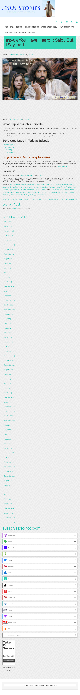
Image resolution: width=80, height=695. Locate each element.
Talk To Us (22, 32)
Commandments (15, 184)
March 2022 (8, 448)
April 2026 (7, 222)
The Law (37, 190)
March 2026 (8, 226)
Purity (74, 187)
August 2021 (8, 480)
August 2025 (8, 259)
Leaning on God (12, 187)
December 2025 (9, 240)
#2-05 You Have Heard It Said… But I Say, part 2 (39, 42)
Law (45, 192)
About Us (31, 32)
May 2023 (7, 383)
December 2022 (9, 407)
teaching (32, 195)
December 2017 (9, 522)
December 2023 (9, 351)
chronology (60, 190)
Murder (58, 187)
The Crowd (30, 190)
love (48, 192)
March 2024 (8, 337)
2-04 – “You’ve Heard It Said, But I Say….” (16, 199)
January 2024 (8, 346)
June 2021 (7, 490)
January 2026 (8, 235)
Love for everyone (29, 187)
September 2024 (9, 309)
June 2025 (7, 268)
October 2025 (8, 249)
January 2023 (8, 402)
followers (23, 192)
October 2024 (9, 305)
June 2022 (7, 434)
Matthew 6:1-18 (9, 147)
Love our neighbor (42, 187)
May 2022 (7, 439)
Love (20, 187)
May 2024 (7, 328)
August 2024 (8, 314)
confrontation (69, 190)
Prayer (63, 187)
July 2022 (7, 430)
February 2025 (9, 286)
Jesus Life (39, 192)
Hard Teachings (56, 184)
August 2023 (8, 370)
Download (26, 119)
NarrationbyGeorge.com (50, 685)
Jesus (4, 187)
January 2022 (8, 457)
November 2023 (9, 356)
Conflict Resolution (27, 184)
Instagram (29, 175)
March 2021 (8, 504)
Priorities (69, 187)
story (27, 195)
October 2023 (9, 360)
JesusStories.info (63, 166)
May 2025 (7, 272)
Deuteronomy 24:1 (10, 152)
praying (71, 192)
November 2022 (9, 411)
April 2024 (7, 333)
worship (43, 195)
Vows (43, 190)
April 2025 (7, 277)
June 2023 (7, 379)
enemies (11, 192)
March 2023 (8, 393)
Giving (48, 184)
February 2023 (9, 397)
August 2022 (8, 425)
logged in (14, 208)
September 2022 (9, 420)
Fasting (43, 184)
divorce (5, 192)
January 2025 (8, 291)
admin (31, 54)
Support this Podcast (67, 27)
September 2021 (9, 476)
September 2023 (9, 365)
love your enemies (57, 192)
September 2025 (9, 254)
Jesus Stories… (9, 27)
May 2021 (7, 494)
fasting (17, 192)
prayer (66, 192)
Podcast (19, 27)
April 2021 (7, 499)
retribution (5, 195)
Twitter (41, 175)
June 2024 (7, 323)
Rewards (5, 190)
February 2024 (9, 342)
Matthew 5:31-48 (9, 145)
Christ (54, 190)
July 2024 (7, 319)
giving (29, 192)
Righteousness (14, 190)
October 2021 (8, 471)
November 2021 (9, 467)
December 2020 (9, 517)
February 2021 (9, 508)
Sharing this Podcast (32, 27)
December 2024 (9, 296)
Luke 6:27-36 (8, 150)
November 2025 (9, 245)
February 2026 (9, 231)
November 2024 (9, 300)
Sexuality (23, 190)
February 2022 (9, 453)
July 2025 (7, 263)
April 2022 (7, 443)
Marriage (52, 187)
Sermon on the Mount (17, 195)
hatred (64, 184)
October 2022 (9, 416)
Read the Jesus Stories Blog (49, 27)
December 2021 (9, 462)
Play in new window (15, 119)
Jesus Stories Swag (11, 32)
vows (38, 195)
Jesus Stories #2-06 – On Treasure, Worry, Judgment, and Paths (55, 199)
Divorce (37, 184)
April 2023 (7, 388)
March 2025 (8, 282)
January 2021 (8, 513)
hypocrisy (70, 184)
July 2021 (7, 485)
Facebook (22, 175)
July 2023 (7, 374)
